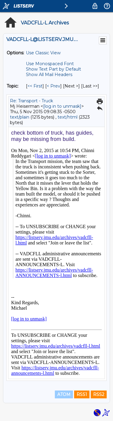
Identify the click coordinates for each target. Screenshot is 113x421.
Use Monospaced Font (50, 63)
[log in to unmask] (62, 106)
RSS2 (98, 394)
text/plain (19, 117)
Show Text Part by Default (53, 69)
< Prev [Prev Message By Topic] (53, 86)
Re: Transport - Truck (31, 101)
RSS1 (82, 394)
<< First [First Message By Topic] (34, 86)
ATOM (64, 394)
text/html (67, 117)
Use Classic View (43, 53)
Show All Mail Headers (49, 74)
